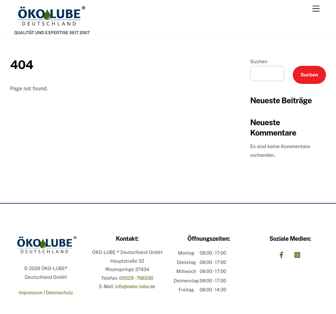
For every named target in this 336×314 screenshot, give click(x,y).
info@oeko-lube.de (135, 286)
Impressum (31, 292)
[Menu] (316, 9)
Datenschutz (59, 292)
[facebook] (281, 254)
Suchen (258, 61)
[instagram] (297, 254)
